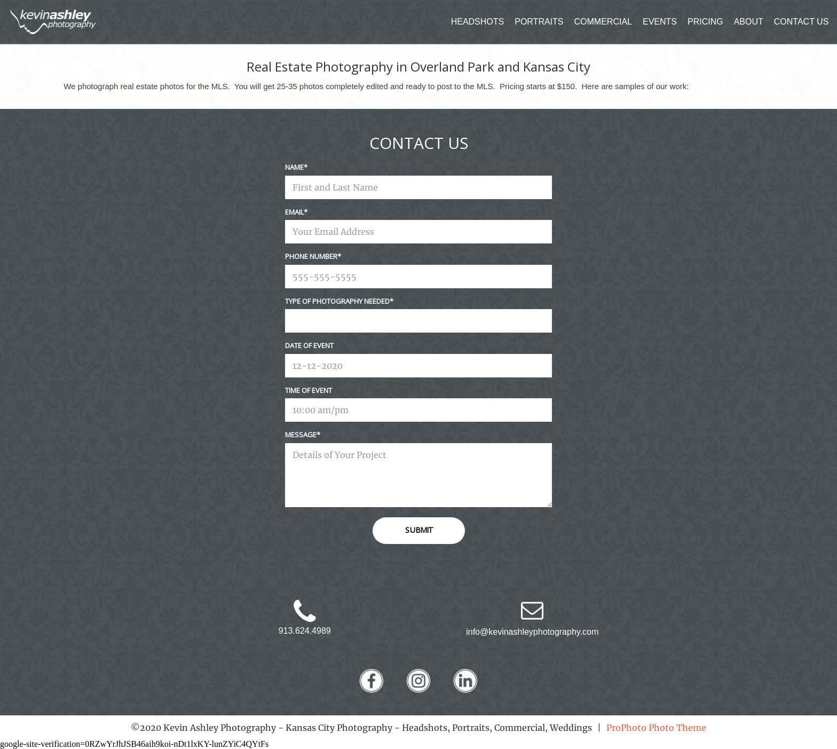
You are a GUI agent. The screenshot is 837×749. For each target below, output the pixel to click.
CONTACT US (801, 21)
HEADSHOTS (477, 21)
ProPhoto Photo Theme (656, 727)
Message (301, 434)
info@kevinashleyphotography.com (532, 631)
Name (294, 167)
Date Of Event (309, 345)
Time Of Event (308, 390)
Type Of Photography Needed (337, 301)
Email (294, 212)
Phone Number (311, 256)
